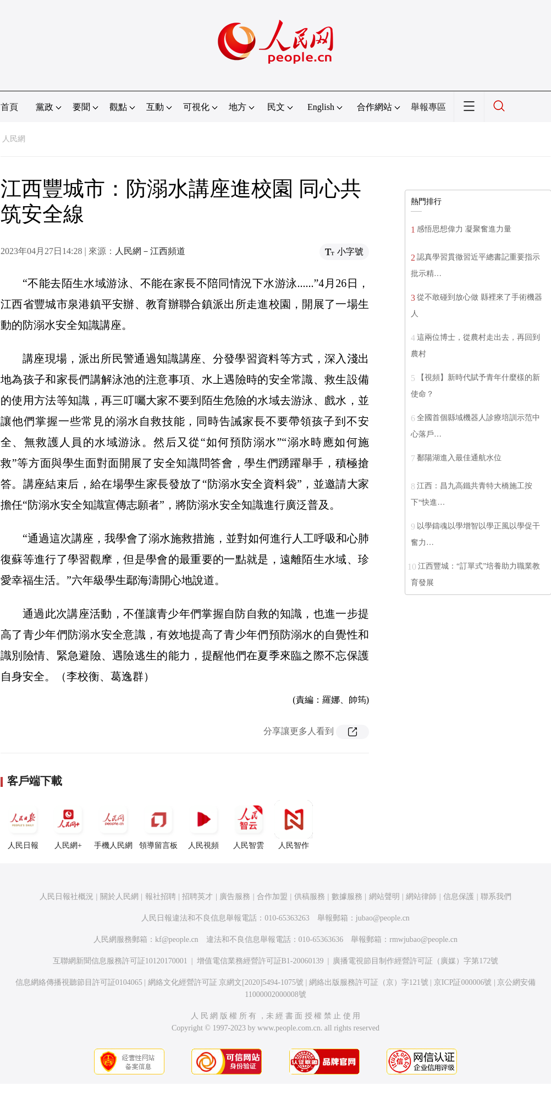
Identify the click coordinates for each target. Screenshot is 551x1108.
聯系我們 (496, 896)
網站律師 (421, 896)
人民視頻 (203, 825)
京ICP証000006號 (463, 982)
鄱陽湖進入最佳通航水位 (459, 458)
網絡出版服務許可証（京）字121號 (368, 982)
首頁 (9, 107)
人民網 (13, 139)
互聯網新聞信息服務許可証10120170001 (120, 961)
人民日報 (23, 825)
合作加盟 (272, 896)
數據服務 (347, 896)
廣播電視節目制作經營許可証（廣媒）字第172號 (415, 961)
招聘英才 (197, 896)
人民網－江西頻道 (150, 251)
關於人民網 (119, 896)
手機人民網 (113, 825)
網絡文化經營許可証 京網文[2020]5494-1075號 (226, 982)
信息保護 (458, 896)
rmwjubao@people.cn (423, 939)
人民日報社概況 (66, 896)
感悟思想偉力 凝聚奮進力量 (464, 229)
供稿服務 (309, 896)
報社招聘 (160, 896)
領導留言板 (158, 825)
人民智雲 (248, 825)
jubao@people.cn (383, 918)
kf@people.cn (177, 939)
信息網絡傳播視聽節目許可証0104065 (78, 982)
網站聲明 (384, 896)
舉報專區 (428, 107)
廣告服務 (234, 896)
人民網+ (68, 825)
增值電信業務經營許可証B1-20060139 (260, 961)
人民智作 (293, 825)
